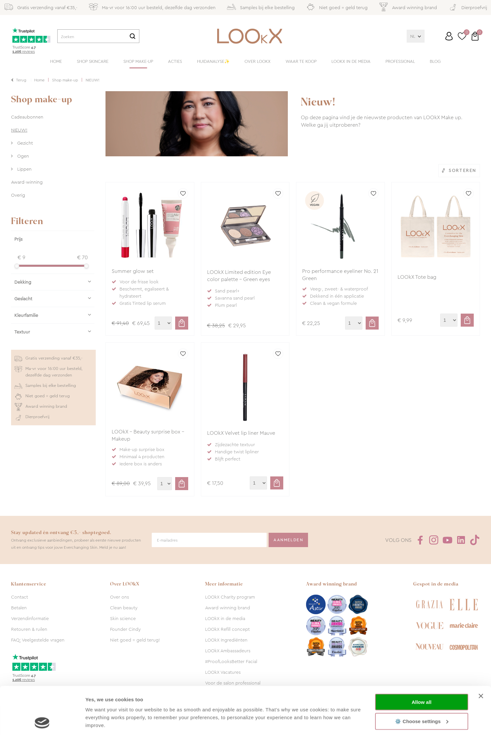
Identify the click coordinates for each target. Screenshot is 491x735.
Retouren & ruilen (29, 629)
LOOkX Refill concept (227, 629)
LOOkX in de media (351, 61)
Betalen (19, 607)
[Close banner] (481, 651)
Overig (18, 195)
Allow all (421, 657)
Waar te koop (301, 61)
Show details (100, 722)
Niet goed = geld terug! (135, 640)
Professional (400, 61)
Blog (435, 61)
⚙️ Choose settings (421, 676)
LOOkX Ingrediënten (226, 640)
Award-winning (27, 182)
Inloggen (449, 36)
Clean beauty (123, 607)
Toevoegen (181, 323)
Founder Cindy (125, 629)
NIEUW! (19, 130)
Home (56, 61)
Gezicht (24, 143)
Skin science (123, 618)
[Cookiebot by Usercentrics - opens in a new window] (42, 722)
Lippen (24, 169)
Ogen (22, 156)
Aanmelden (288, 540)
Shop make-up (138, 61)
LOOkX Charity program (230, 597)
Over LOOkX (258, 61)
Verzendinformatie (30, 618)
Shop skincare (92, 61)
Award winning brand (227, 607)
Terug (21, 80)
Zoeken (132, 36)
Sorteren (462, 170)
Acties (175, 61)
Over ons (119, 597)
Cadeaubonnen (27, 117)
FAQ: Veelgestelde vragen (37, 640)
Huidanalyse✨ (213, 61)
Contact (19, 597)
